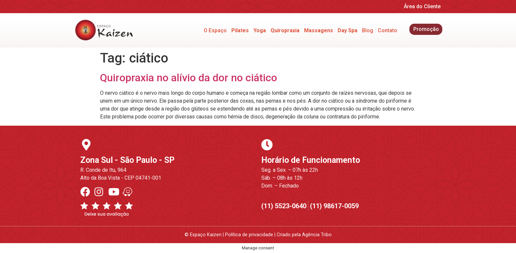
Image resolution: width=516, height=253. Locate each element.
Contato (387, 30)
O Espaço (215, 30)
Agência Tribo (317, 235)
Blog (367, 30)
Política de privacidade (249, 235)
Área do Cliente (422, 6)
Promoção (426, 29)
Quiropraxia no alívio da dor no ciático (188, 77)
